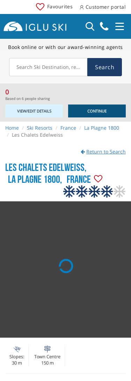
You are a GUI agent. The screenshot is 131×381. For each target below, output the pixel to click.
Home (12, 127)
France (68, 127)
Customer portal (103, 6)
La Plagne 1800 (101, 127)
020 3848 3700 (104, 26)
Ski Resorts (39, 127)
